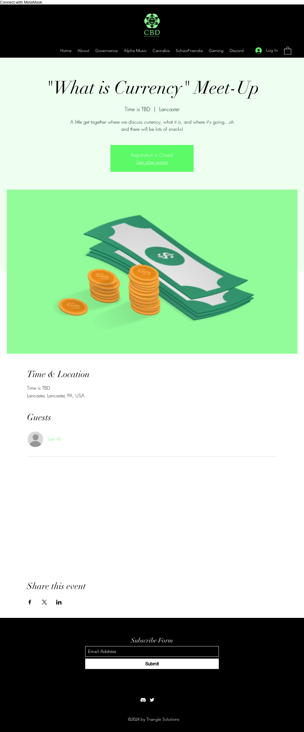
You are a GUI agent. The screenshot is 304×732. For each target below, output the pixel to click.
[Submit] (152, 664)
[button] (216, 50)
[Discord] (143, 700)
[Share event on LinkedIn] (59, 602)
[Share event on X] (44, 602)
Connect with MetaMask (21, 2)
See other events (152, 162)
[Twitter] (152, 700)
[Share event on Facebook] (30, 602)
